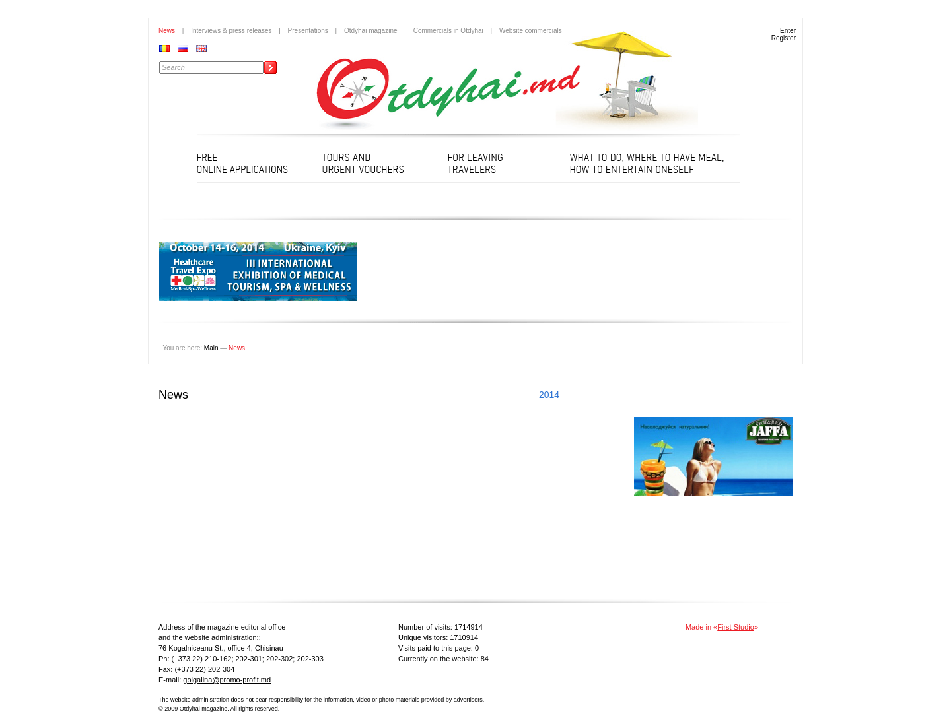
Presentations (308, 30)
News (166, 30)
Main (211, 348)
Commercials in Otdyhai (448, 30)
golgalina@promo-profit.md (227, 680)
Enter (788, 30)
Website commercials (530, 30)
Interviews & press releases (231, 30)
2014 (549, 394)
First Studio (735, 627)
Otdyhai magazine (371, 30)
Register (783, 38)
